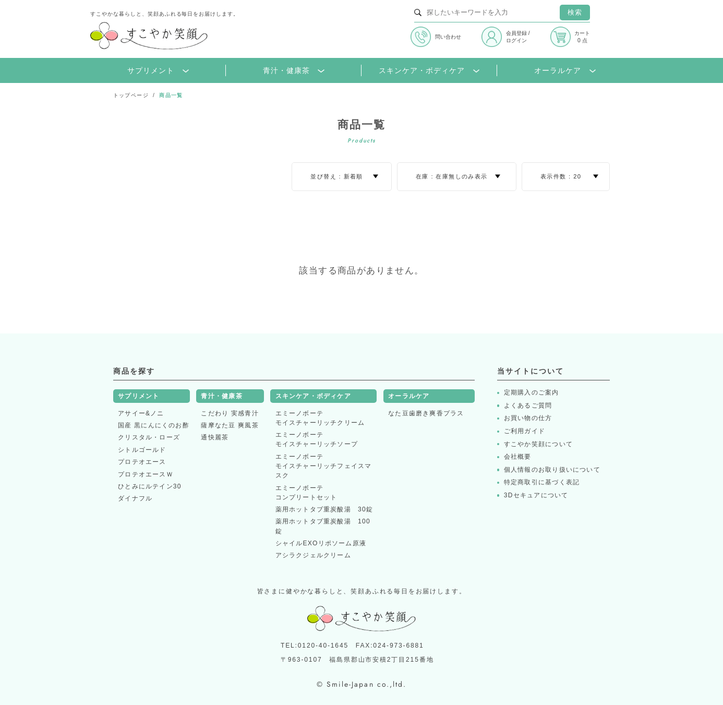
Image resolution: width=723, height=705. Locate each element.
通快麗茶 (214, 437)
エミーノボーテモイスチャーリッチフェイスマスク (323, 466)
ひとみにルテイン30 (150, 486)
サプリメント (158, 70)
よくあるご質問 (528, 405)
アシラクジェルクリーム (313, 555)
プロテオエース (142, 461)
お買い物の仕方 (528, 418)
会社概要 (518, 456)
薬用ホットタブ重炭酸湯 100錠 (322, 526)
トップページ (131, 95)
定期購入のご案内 (531, 392)
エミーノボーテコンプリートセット (306, 492)
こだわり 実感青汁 (229, 413)
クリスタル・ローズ (149, 437)
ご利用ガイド (524, 431)
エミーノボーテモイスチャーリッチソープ (316, 439)
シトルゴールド (142, 449)
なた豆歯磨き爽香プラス (426, 413)
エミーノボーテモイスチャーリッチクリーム (320, 418)
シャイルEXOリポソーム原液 (321, 543)
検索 (575, 12)
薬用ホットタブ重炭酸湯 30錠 (324, 509)
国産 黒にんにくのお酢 (153, 425)
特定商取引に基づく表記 (542, 482)
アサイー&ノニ (141, 413)
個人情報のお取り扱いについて (552, 470)
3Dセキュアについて (536, 495)
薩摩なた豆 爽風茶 (229, 425)
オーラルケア (565, 70)
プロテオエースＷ (145, 474)
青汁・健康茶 (293, 70)
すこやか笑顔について (538, 444)
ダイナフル (135, 498)
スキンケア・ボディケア (429, 70)
